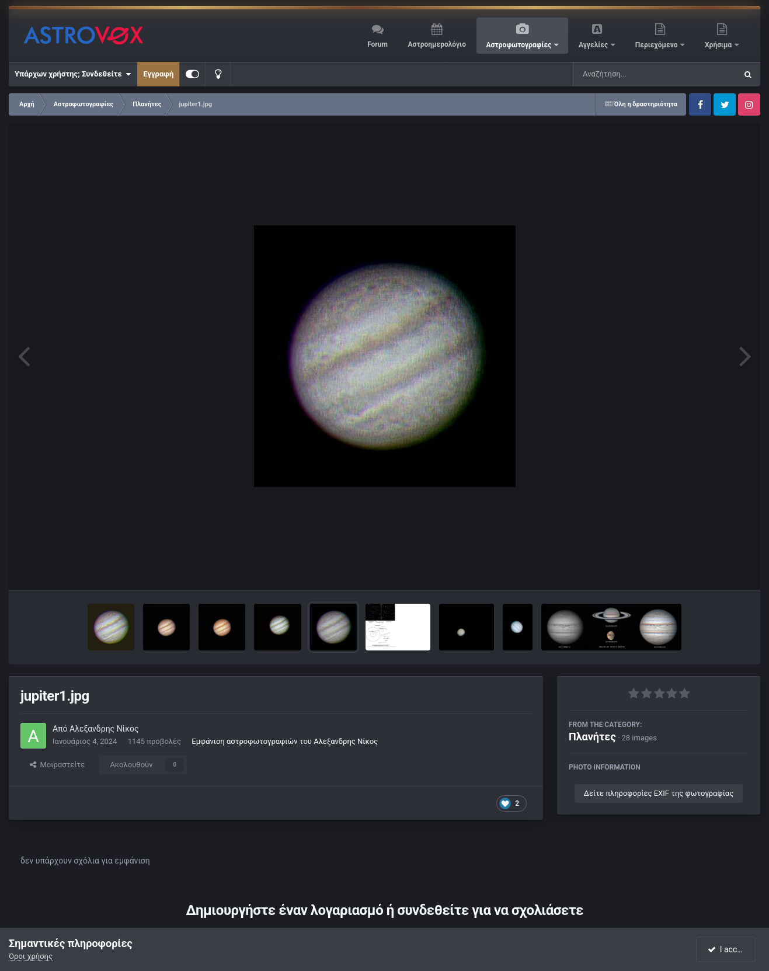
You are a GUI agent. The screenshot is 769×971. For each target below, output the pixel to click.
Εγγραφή (158, 73)
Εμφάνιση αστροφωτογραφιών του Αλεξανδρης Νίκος (285, 741)
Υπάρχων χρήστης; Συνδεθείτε (73, 74)
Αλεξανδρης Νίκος (104, 728)
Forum (377, 44)
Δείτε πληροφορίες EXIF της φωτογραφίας (658, 793)
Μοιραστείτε (57, 764)
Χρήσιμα (719, 45)
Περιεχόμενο (657, 45)
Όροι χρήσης (31, 956)
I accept (727, 949)
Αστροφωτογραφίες (520, 45)
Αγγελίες (594, 45)
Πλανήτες (592, 736)
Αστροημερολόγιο (436, 44)
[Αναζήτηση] (631, 74)
